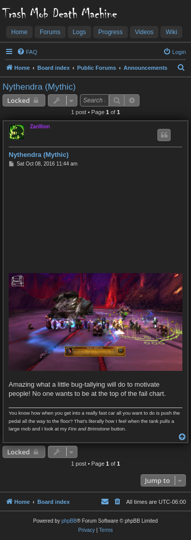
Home (19, 32)
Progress (110, 32)
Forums (50, 32)
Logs (79, 32)
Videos (144, 32)
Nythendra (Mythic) (39, 87)
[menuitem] (27, 52)
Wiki (171, 32)
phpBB (69, 521)
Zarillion (40, 126)
